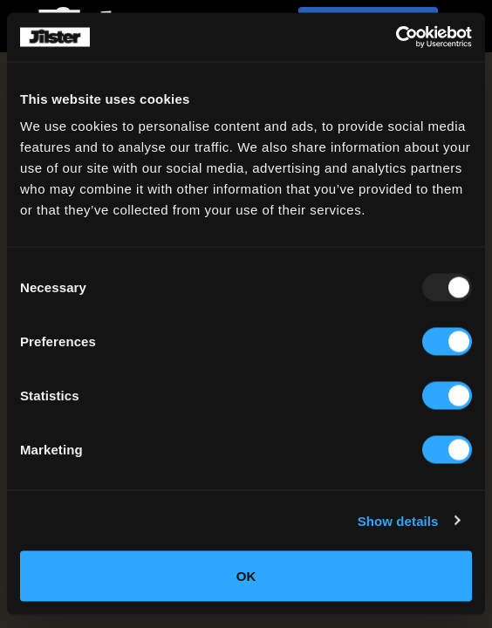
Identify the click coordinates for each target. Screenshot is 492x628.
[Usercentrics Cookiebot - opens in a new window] (395, 37)
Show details (398, 520)
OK (246, 576)
